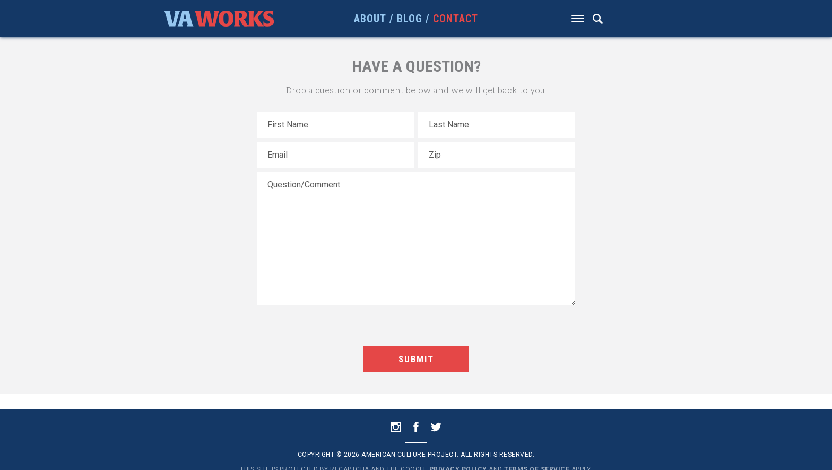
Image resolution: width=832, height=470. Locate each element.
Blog (409, 18)
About (370, 18)
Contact (455, 18)
